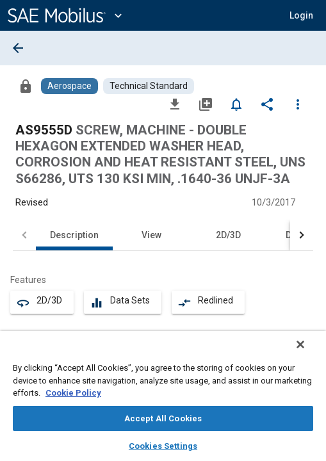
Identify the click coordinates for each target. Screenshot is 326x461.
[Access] (25, 86)
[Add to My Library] (205, 104)
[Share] (267, 104)
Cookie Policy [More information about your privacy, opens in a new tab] (73, 393)
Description (74, 235)
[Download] (175, 104)
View (151, 235)
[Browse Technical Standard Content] (148, 86)
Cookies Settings (163, 446)
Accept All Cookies (163, 418)
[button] (301, 15)
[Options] (298, 104)
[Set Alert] (236, 104)
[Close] (309, 353)
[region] (163, 400)
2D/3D (228, 235)
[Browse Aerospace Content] (69, 86)
